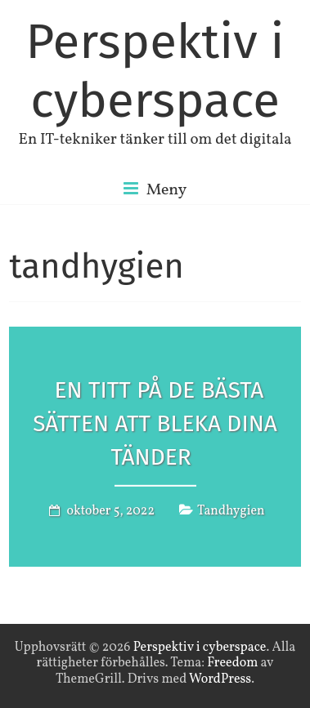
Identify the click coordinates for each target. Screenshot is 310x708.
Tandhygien (231, 510)
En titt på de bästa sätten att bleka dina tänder (155, 423)
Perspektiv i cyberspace (154, 71)
